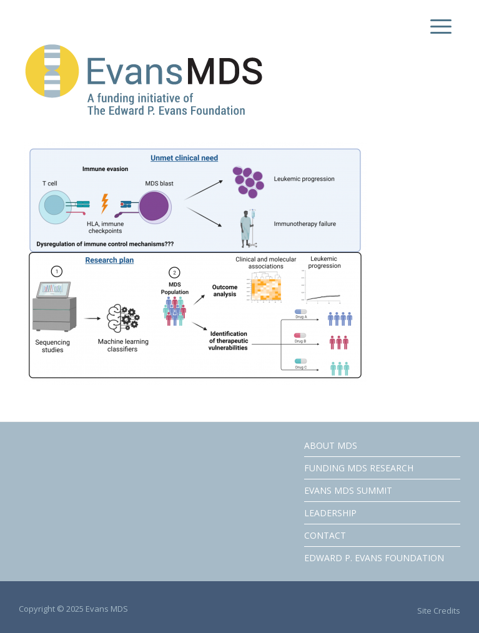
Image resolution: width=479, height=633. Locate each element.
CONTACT (325, 535)
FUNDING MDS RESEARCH (358, 468)
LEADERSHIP (330, 513)
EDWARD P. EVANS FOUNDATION (374, 558)
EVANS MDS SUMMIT (348, 490)
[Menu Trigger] (438, 26)
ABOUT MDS (330, 445)
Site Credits (438, 610)
